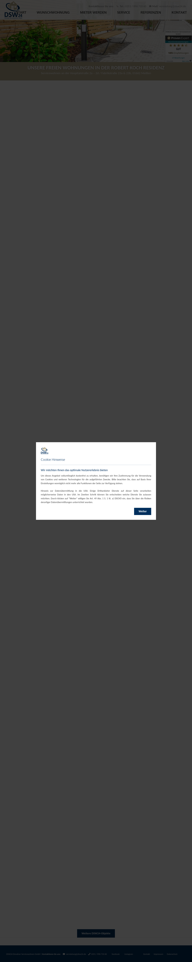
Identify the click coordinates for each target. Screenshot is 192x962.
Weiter (143, 511)
